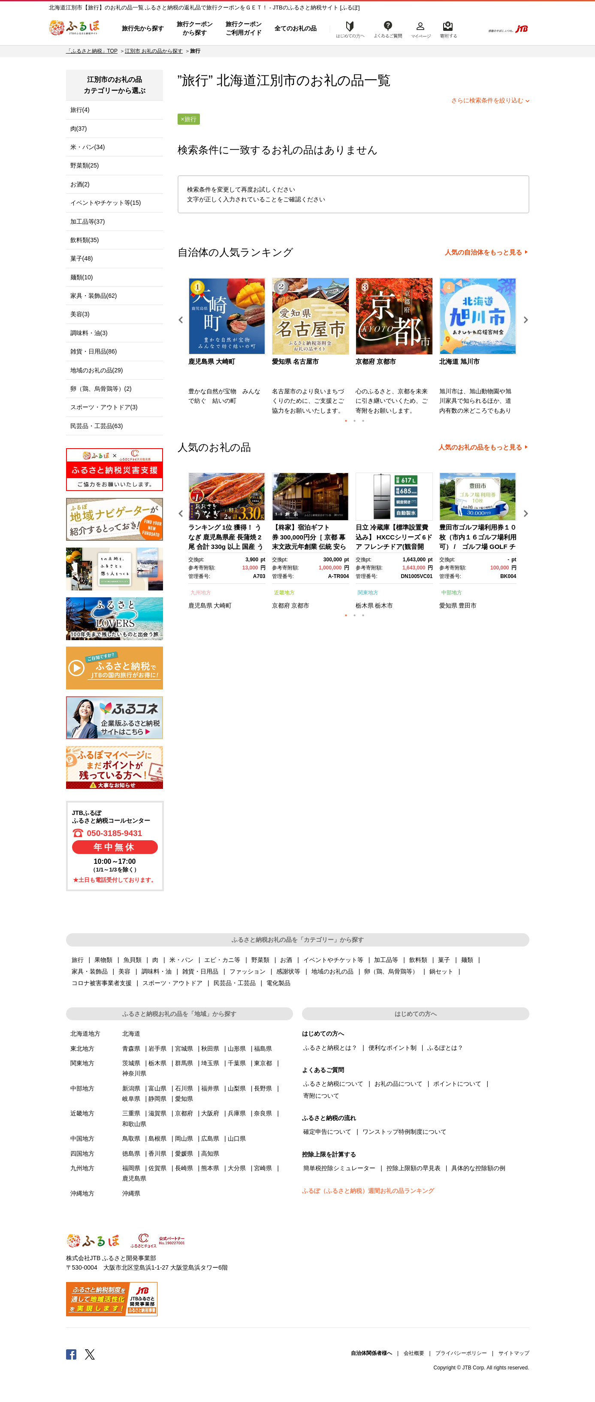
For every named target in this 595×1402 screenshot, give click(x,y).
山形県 (237, 1048)
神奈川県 (134, 1073)
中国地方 (82, 1138)
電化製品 (278, 983)
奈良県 (263, 1113)
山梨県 (237, 1088)
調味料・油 (157, 971)
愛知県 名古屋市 (295, 361)
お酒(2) (80, 184)
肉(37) (78, 128)
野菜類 (260, 959)
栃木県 (365, 605)
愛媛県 (184, 1153)
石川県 (184, 1088)
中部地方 (451, 593)
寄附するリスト (448, 28)
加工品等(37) (87, 221)
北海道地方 (85, 1033)
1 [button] (346, 420)
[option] (228, 349)
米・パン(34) (87, 147)
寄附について (321, 1095)
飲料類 (418, 959)
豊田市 (468, 605)
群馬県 (184, 1063)
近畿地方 (284, 593)
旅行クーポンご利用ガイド (244, 28)
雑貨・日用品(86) (93, 351)
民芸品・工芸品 (235, 983)
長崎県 (184, 1168)
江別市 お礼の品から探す (154, 51)
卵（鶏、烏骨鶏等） (391, 971)
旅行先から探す (143, 28)
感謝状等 (288, 971)
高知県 (210, 1153)
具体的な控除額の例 (478, 1168)
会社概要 (414, 1353)
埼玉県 (210, 1063)
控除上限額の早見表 (414, 1168)
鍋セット (441, 971)
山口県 (237, 1138)
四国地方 (82, 1153)
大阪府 (210, 1113)
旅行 (78, 959)
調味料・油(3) (89, 333)
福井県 (210, 1088)
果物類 (103, 959)
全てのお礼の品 (296, 28)
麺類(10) (81, 277)
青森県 (131, 1048)
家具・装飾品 (90, 971)
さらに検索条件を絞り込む (487, 100)
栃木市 (384, 605)
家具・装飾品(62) (93, 295)
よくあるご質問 (388, 28)
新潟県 (131, 1088)
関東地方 (368, 593)
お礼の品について (399, 1083)
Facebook (71, 1354)
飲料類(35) (84, 240)
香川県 (157, 1153)
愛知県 (448, 605)
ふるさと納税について (333, 1083)
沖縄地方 (82, 1193)
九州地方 (200, 593)
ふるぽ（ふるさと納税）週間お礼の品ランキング (368, 1190)
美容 (124, 971)
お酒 (286, 959)
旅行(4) (80, 109)
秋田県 (210, 1048)
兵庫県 (237, 1113)
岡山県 (184, 1138)
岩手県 (157, 1048)
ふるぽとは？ (445, 1047)
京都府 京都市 (376, 361)
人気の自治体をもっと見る (483, 252)
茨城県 (131, 1063)
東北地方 (82, 1048)
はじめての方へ (347, 28)
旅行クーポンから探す (195, 28)
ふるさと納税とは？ (330, 1047)
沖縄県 (131, 1193)
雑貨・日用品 (200, 971)
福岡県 (131, 1168)
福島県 (263, 1048)
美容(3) (80, 314)
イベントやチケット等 (333, 959)
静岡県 (157, 1098)
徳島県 (131, 1153)
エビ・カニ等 (222, 959)
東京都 (263, 1063)
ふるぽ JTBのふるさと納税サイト (74, 28)
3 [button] (363, 420)
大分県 (237, 1168)
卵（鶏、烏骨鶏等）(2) (101, 388)
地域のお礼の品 (332, 971)
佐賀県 (157, 1168)
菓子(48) (81, 258)
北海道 (131, 1033)
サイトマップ (513, 1353)
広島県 (210, 1138)
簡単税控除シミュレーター (339, 1168)
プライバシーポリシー (461, 1353)
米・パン (181, 959)
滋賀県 (157, 1113)
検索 (472, 28)
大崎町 (223, 605)
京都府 (281, 605)
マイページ (421, 28)
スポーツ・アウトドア (172, 983)
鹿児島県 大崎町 (211, 361)
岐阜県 (131, 1098)
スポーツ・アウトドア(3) (104, 407)
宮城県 (184, 1048)
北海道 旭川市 (459, 361)
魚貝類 (133, 959)
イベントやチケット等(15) (105, 202)
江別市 (276, 80)
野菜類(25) (84, 165)
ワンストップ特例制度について (404, 1131)
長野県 (263, 1088)
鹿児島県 (200, 605)
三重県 (131, 1113)
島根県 (157, 1138)
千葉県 (237, 1063)
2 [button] (354, 420)
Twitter (90, 1354)
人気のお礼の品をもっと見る (480, 447)
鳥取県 (131, 1138)
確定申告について (327, 1131)
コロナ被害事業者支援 (102, 983)
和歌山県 (134, 1123)
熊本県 (210, 1168)
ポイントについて (457, 1083)
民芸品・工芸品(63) (96, 425)
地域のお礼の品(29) (96, 370)
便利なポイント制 (392, 1047)
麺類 (467, 959)
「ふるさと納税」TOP (92, 51)
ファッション (248, 971)
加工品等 (386, 959)
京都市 (300, 605)
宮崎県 (263, 1168)
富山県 (157, 1088)
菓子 (444, 959)
